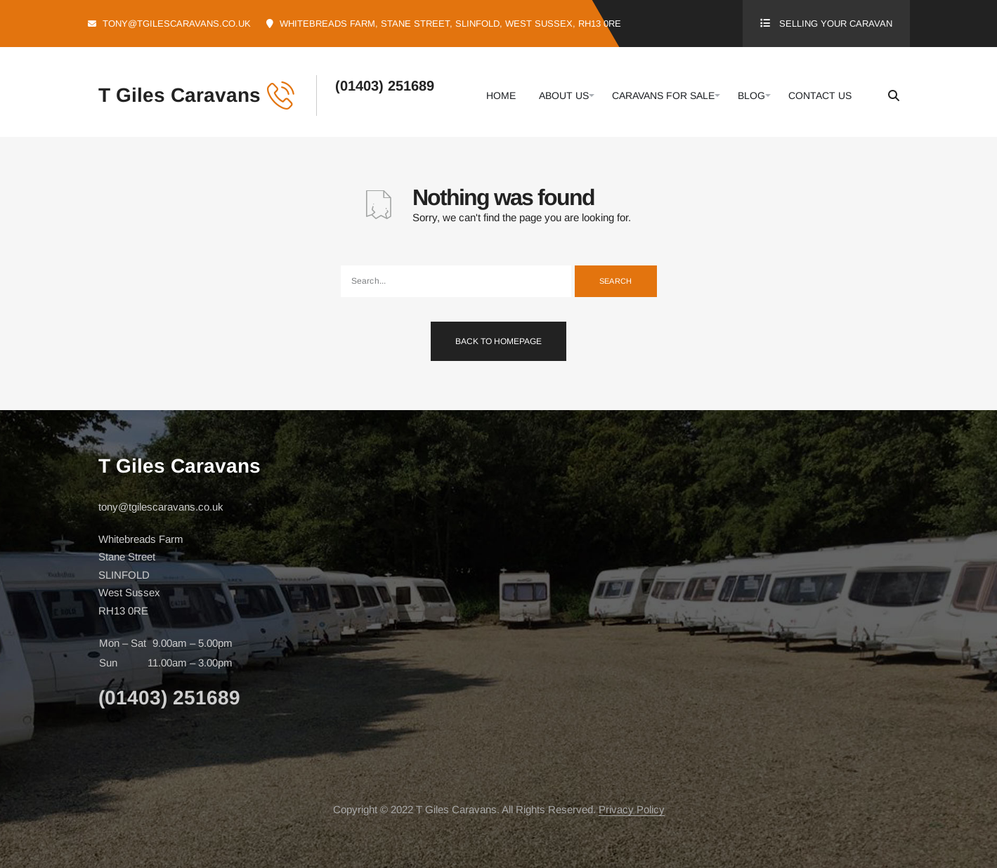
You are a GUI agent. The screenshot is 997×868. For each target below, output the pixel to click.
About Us (564, 95)
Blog (751, 95)
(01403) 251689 (384, 85)
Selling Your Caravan (835, 23)
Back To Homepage (498, 341)
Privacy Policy (632, 809)
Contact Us (820, 95)
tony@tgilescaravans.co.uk (177, 23)
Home (501, 95)
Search (615, 281)
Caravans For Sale (663, 95)
